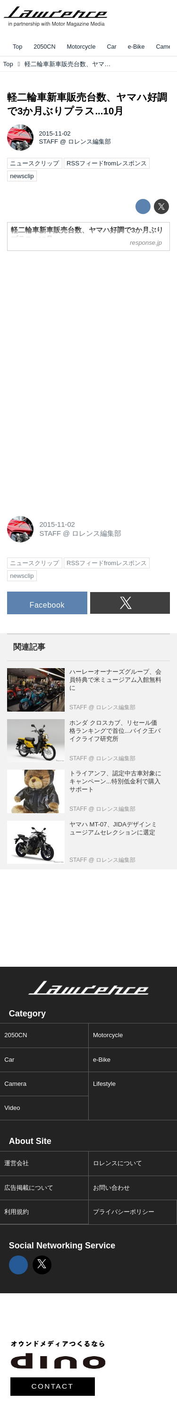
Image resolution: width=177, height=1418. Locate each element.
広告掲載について (28, 1187)
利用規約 (16, 1211)
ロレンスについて (117, 1163)
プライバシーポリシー (123, 1211)
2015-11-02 (55, 133)
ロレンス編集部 (89, 141)
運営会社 (16, 1163)
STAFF (49, 141)
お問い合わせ (111, 1187)
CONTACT (53, 1386)
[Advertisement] (78, 317)
